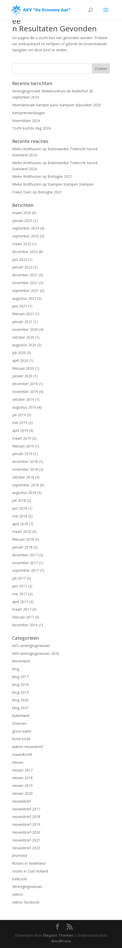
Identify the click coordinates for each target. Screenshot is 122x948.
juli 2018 (19, 500)
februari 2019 (23, 446)
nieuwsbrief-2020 (26, 832)
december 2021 (25, 274)
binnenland (21, 661)
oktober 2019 (23, 399)
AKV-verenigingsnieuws (31, 645)
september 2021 (25, 290)
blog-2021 (20, 707)
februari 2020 (23, 368)
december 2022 (25, 251)
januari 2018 (22, 547)
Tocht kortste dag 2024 (31, 128)
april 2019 (20, 430)
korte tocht (21, 738)
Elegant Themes (58, 935)
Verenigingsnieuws (27, 886)
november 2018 (25, 469)
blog (15, 668)
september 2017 (25, 570)
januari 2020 (22, 375)
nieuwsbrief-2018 (26, 816)
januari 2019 (22, 453)
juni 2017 (19, 586)
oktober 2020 (23, 337)
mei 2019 (19, 422)
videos (17, 894)
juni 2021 (19, 306)
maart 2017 (21, 609)
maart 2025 (21, 212)
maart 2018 (21, 531)
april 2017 (20, 601)
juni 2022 (19, 259)
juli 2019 (19, 414)
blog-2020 (20, 699)
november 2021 (25, 282)
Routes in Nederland (29, 863)
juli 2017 (19, 578)
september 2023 (25, 236)
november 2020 (25, 329)
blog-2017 (20, 676)
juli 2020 (19, 352)
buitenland (20, 715)
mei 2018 (19, 516)
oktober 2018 (23, 477)
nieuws (18, 762)
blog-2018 (20, 684)
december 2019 (25, 383)
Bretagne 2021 (60, 176)
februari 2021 (23, 313)
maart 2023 (21, 243)
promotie (19, 855)
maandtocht (22, 754)
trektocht (19, 879)
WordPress (61, 941)
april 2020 (20, 360)
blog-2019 (20, 692)
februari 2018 (23, 539)
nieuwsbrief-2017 (26, 809)
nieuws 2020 (22, 793)
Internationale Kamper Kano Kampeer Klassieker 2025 (56, 105)
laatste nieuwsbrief (27, 746)
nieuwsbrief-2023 (26, 847)
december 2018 (25, 461)
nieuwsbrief (21, 801)
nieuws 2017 (22, 770)
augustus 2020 (24, 344)
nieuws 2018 (22, 777)
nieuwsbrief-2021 (26, 840)
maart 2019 (21, 438)
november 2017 (25, 562)
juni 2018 (19, 508)
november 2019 (25, 391)
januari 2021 (22, 321)
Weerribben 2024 (26, 120)
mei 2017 (19, 593)
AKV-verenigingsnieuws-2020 (35, 653)
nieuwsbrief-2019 (26, 824)
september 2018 (25, 485)
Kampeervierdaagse (28, 112)
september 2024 (25, 228)
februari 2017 (23, 617)
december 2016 (25, 624)
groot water (22, 731)
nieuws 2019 (22, 785)
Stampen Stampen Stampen (71, 184)
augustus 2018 (24, 492)
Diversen (19, 723)
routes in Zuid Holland (30, 871)
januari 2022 (22, 267)
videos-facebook (25, 902)
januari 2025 (22, 220)
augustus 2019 (24, 407)
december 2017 (25, 555)
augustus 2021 (24, 298)
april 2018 (20, 523)
